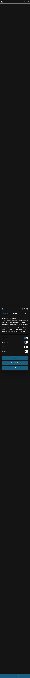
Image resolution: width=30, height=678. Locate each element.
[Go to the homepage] (2, 2)
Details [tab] (15, 313)
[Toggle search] (25, 2)
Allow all (15, 358)
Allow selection (15, 362)
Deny (15, 367)
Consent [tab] (5, 313)
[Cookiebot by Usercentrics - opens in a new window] (22, 309)
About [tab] (24, 313)
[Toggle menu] (28, 2)
